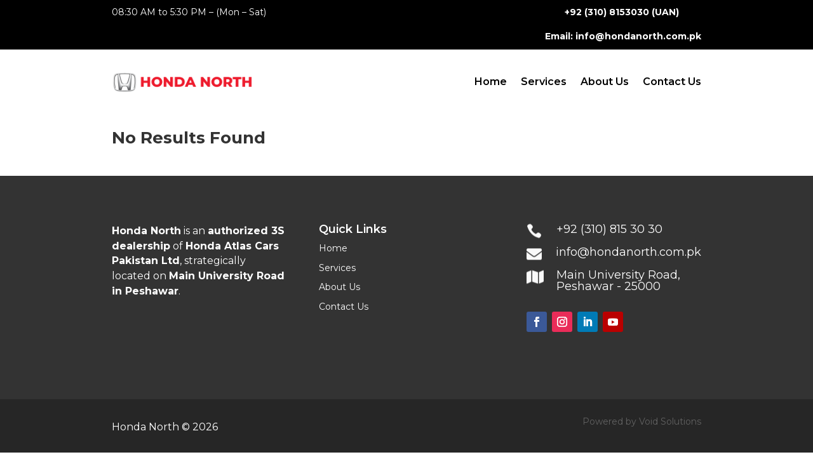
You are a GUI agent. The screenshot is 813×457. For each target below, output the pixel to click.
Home (490, 82)
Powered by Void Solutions (641, 421)
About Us (605, 82)
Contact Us (672, 82)
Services (544, 82)
